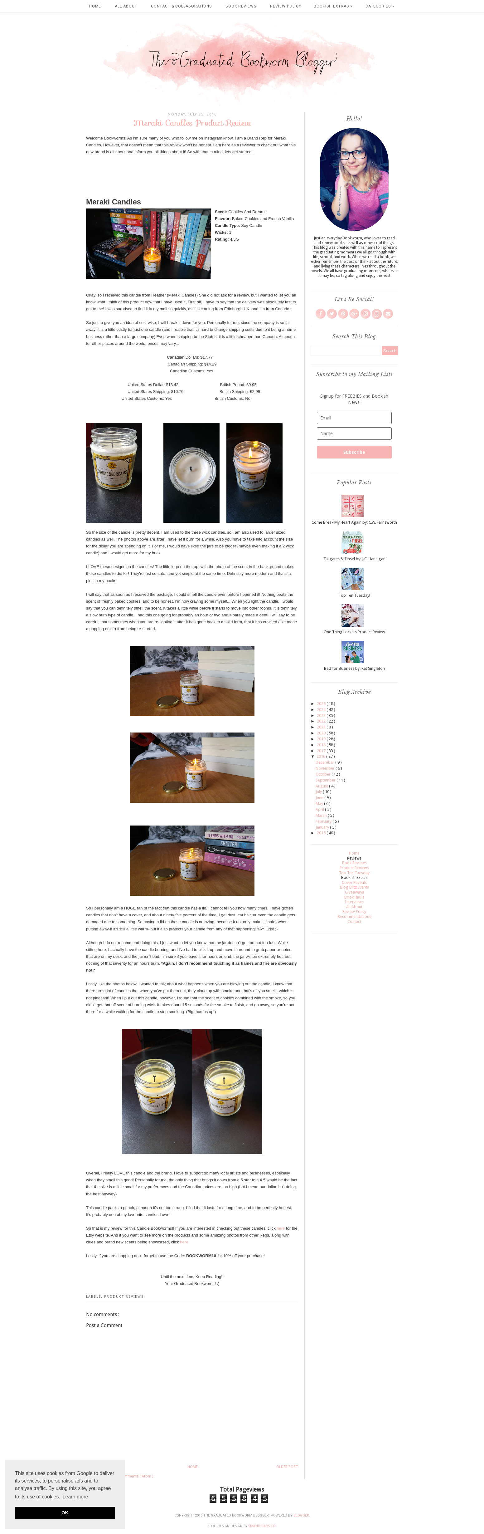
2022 (322, 721)
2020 (322, 733)
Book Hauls (354, 897)
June (320, 797)
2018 (322, 744)
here (281, 1228)
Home (95, 6)
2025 (322, 703)
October (324, 774)
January (323, 827)
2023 (322, 715)
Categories (380, 6)
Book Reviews (240, 6)
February (324, 821)
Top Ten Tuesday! (354, 595)
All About (126, 6)
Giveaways (354, 892)
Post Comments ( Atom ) (131, 1476)
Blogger (301, 1515)
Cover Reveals (354, 882)
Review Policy (285, 6)
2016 (321, 756)
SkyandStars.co (262, 1526)
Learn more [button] (75, 1496)
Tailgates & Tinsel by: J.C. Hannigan (354, 558)
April (320, 809)
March (322, 815)
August (322, 786)
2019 (322, 739)
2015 (322, 833)
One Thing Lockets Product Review (354, 632)
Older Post (287, 1467)
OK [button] (64, 1512)
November (326, 768)
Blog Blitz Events (354, 887)
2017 (322, 750)
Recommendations (354, 916)
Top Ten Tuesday (354, 872)
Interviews (354, 901)
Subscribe (354, 452)
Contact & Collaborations (181, 6)
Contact (354, 921)
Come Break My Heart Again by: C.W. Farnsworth (354, 522)
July (319, 791)
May (320, 803)
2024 (322, 709)
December (325, 762)
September (326, 780)
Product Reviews (124, 1297)
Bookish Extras (333, 6)
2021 (322, 727)
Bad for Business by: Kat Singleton (354, 668)
